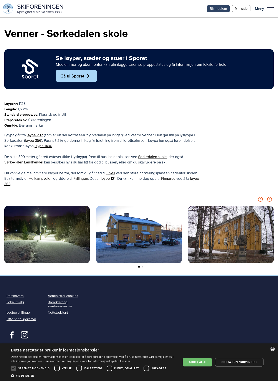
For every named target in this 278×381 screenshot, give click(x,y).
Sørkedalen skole (152, 157)
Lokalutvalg (15, 302)
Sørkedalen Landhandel (23, 162)
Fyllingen (80, 178)
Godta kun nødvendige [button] (239, 362)
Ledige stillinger (19, 313)
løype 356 (33, 141)
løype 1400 (43, 146)
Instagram (24, 334)
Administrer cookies (63, 296)
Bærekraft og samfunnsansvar (60, 304)
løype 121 (108, 178)
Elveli (110, 173)
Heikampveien (40, 178)
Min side (241, 8)
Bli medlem (218, 8)
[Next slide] (269, 200)
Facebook (11, 334)
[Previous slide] (260, 200)
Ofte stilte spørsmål (21, 319)
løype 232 (35, 135)
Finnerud (168, 178)
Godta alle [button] (197, 362)
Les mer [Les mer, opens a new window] (125, 361)
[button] (266, 8)
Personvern (15, 296)
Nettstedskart (58, 313)
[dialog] (139, 362)
